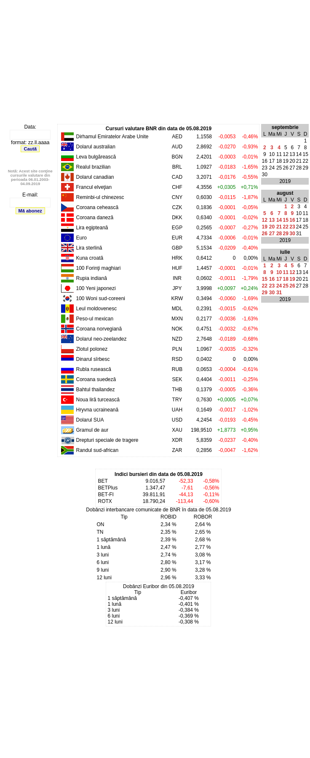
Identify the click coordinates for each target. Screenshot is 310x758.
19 (264, 227)
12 (264, 220)
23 (292, 227)
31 (279, 293)
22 (286, 227)
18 (286, 279)
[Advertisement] (152, 62)
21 (279, 227)
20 (272, 227)
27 (272, 234)
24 (279, 286)
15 (286, 220)
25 (286, 286)
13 (272, 220)
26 (264, 234)
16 (292, 220)
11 (286, 272)
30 (292, 234)
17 (279, 279)
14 (279, 220)
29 (286, 234)
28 (279, 234)
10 (279, 272)
